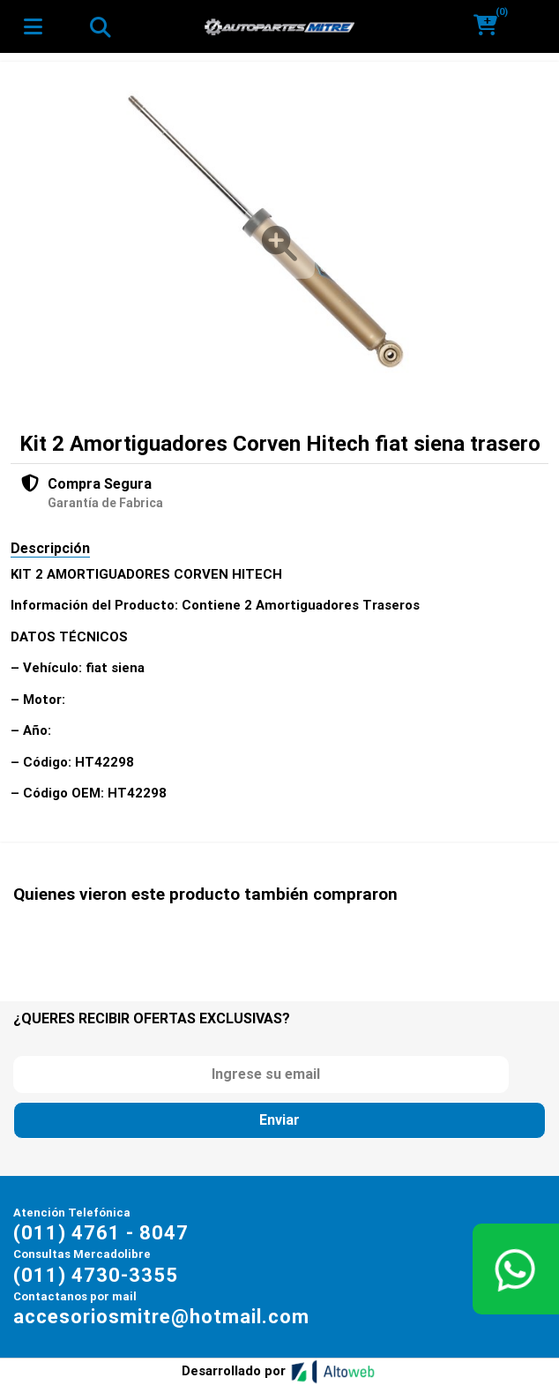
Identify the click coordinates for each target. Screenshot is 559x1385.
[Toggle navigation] (99, 26)
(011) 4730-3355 (95, 1275)
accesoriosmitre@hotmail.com (161, 1317)
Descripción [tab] (50, 548)
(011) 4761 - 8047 (101, 1233)
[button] (491, 26)
